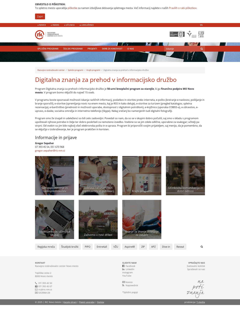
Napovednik (130, 302)
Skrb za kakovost (112, 52)
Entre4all (102, 263)
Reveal (180, 263)
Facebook (128, 283)
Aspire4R (130, 263)
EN (201, 25)
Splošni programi (48, 52)
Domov (100, 319)
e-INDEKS (55, 25)
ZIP (143, 263)
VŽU (115, 263)
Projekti (92, 52)
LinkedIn (128, 286)
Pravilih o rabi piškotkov (183, 8)
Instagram (127, 289)
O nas (130, 52)
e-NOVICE (42, 25)
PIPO (87, 263)
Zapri (40, 16)
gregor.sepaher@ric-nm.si (50, 167)
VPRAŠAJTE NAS (196, 279)
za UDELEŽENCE (86, 25)
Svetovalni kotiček (196, 283)
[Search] (181, 53)
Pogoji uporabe (87, 319)
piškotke (72, 8)
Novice (127, 299)
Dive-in (166, 263)
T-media (201, 319)
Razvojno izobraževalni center (51, 87)
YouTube (126, 292)
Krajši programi (93, 87)
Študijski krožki (69, 263)
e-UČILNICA (69, 25)
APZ (153, 263)
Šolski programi (73, 52)
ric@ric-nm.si (45, 306)
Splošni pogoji (131, 309)
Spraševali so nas (196, 286)
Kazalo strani (70, 319)
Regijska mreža (46, 263)
